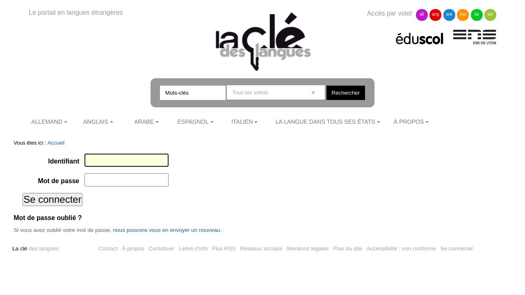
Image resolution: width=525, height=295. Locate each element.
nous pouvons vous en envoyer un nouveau (166, 230)
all (422, 14)
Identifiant (63, 161)
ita (477, 14)
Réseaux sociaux (261, 248)
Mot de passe (58, 180)
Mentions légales (308, 248)
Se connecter (457, 248)
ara (449, 14)
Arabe (144, 121)
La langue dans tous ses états (325, 121)
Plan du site (347, 248)
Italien (242, 121)
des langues (35, 248)
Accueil (56, 143)
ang (435, 14)
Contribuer (161, 248)
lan (490, 14)
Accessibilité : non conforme (401, 248)
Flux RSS (223, 248)
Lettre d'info (193, 248)
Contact (108, 248)
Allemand (46, 121)
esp (462, 14)
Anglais (95, 121)
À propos (409, 121)
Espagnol (192, 121)
